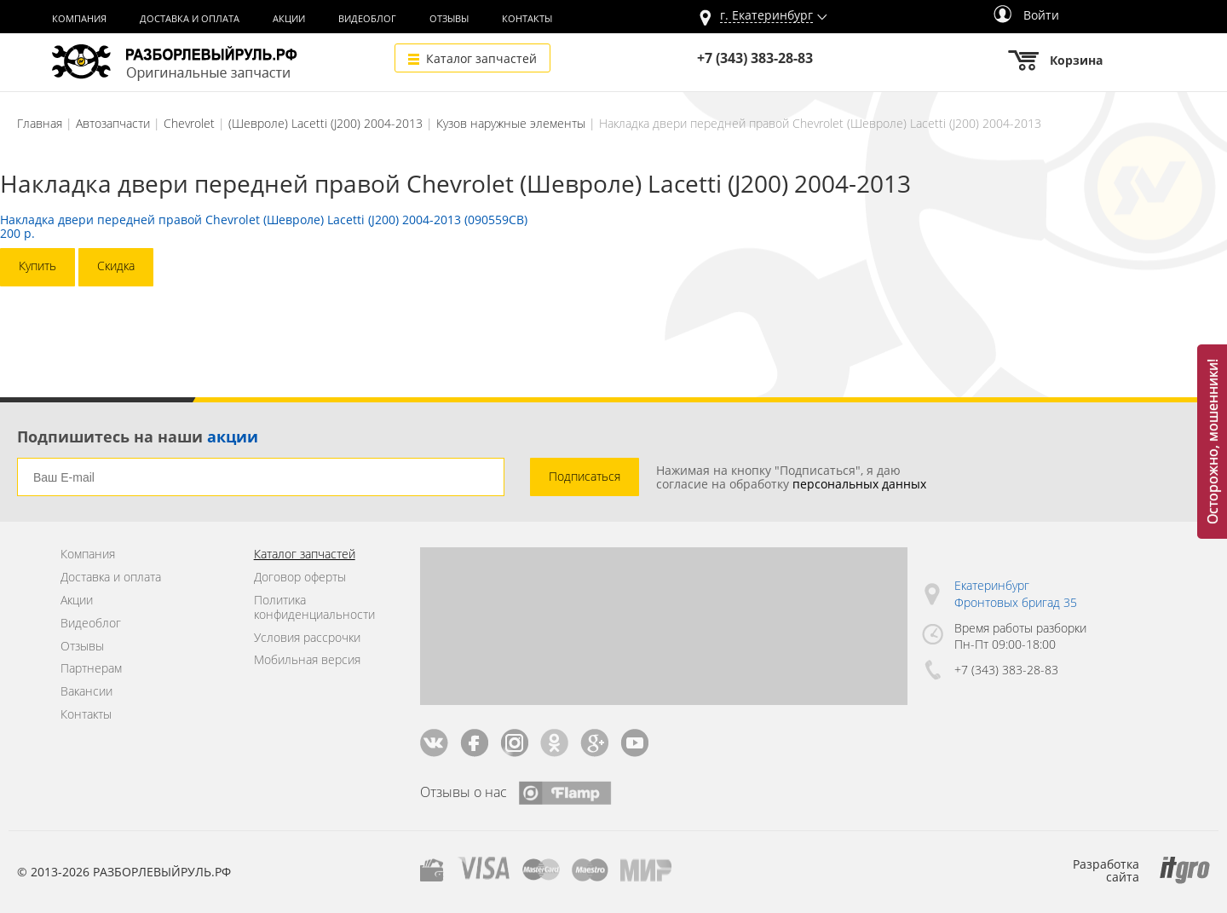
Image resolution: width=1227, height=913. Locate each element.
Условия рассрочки (307, 638)
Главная (39, 123)
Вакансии (86, 692)
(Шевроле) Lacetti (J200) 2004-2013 (325, 123)
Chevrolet (189, 123)
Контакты (527, 19)
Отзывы (449, 19)
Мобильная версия (307, 660)
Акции (289, 19)
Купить (37, 265)
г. (766, 16)
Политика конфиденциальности (314, 607)
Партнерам (91, 669)
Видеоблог (367, 19)
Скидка (116, 265)
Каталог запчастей (481, 58)
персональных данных (859, 484)
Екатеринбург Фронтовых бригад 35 (1015, 593)
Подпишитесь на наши (137, 436)
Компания (79, 19)
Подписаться (584, 476)
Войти (1026, 15)
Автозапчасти (113, 123)
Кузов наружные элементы (510, 123)
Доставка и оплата (189, 19)
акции (232, 436)
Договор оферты (300, 577)
